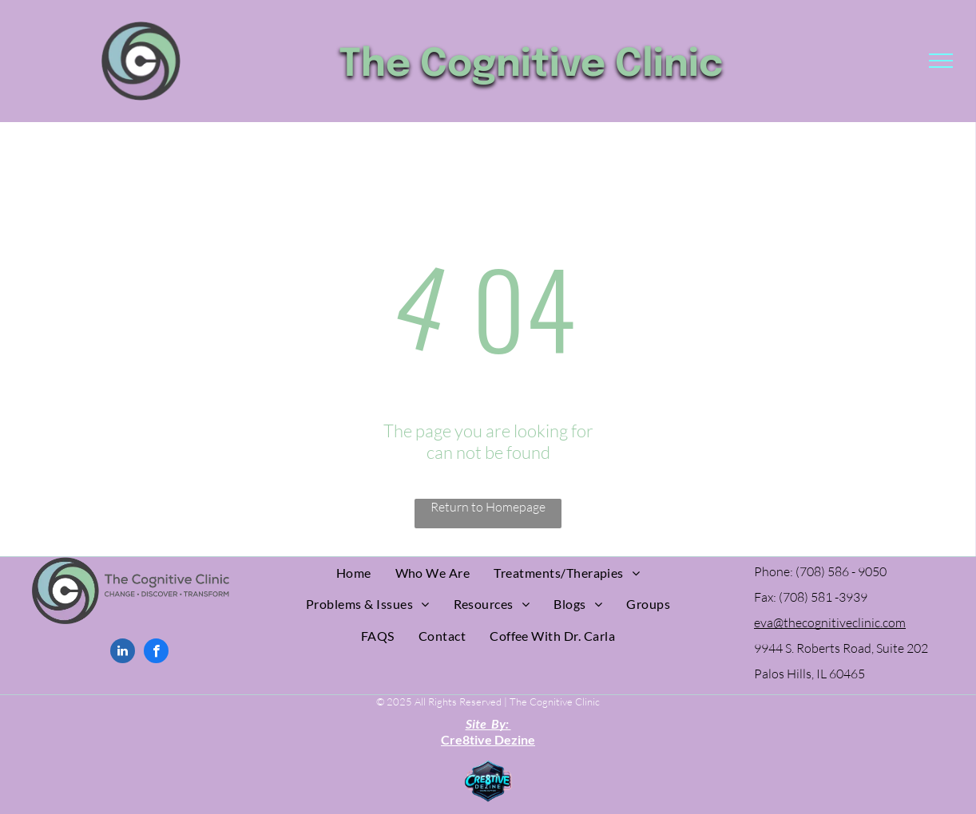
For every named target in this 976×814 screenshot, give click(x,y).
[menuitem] (353, 572)
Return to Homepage (488, 507)
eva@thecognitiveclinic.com (830, 622)
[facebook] (156, 652)
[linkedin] (122, 652)
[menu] (941, 60)
